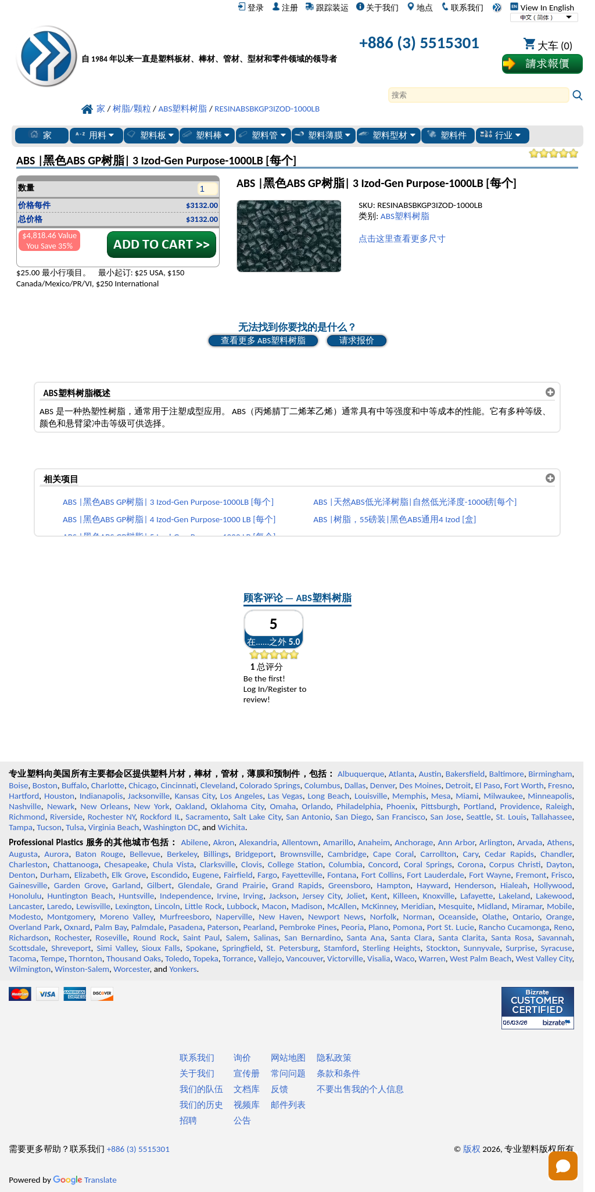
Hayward (432, 885)
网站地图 (288, 1058)
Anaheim (374, 842)
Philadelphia (358, 806)
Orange (559, 916)
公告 (242, 1120)
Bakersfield (465, 774)
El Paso (487, 785)
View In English (542, 7)
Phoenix (400, 806)
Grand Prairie (241, 885)
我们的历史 (201, 1105)
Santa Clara (411, 937)
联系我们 (462, 7)
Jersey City (321, 896)
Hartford (24, 796)
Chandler (556, 854)
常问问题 (288, 1073)
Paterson (223, 927)
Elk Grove (129, 875)
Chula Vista (173, 864)
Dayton (559, 864)
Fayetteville (302, 875)
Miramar (527, 906)
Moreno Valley (126, 916)
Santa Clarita (461, 937)
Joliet (355, 896)
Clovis (251, 864)
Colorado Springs (269, 785)
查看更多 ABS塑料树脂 (263, 340)
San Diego (353, 817)
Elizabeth (90, 875)
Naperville (234, 916)
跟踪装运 (327, 7)
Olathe (494, 916)
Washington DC (170, 827)
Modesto (25, 916)
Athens (559, 842)
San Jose (445, 817)
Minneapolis (550, 796)
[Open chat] (563, 1165)
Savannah (554, 937)
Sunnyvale (482, 948)
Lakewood (554, 896)
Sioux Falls (161, 948)
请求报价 (356, 340)
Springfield (241, 948)
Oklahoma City (237, 806)
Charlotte (107, 785)
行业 (500, 135)
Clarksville (218, 864)
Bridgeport (254, 854)
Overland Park (34, 927)
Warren (431, 958)
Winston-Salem (82, 969)
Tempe (52, 958)
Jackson (282, 896)
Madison (306, 906)
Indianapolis (101, 796)
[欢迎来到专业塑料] (209, 45)
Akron (224, 842)
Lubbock (242, 906)
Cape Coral (393, 854)
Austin (429, 774)
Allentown (300, 842)
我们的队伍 (201, 1089)
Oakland (190, 806)
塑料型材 (386, 135)
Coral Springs (428, 864)
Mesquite (455, 906)
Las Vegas (285, 796)
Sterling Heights (392, 948)
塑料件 (446, 135)
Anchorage (414, 842)
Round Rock (155, 937)
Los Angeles (241, 796)
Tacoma (22, 958)
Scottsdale (27, 948)
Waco (404, 958)
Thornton (85, 958)
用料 (94, 135)
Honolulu (25, 896)
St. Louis (511, 817)
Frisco (561, 875)
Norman (417, 916)
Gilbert (159, 885)
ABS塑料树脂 (405, 216)
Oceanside (457, 916)
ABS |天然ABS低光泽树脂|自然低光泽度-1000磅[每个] (415, 502)
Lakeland (514, 896)
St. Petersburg (292, 948)
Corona (470, 864)
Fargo (267, 875)
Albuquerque (361, 774)
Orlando (316, 806)
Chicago (142, 785)
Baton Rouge (99, 854)
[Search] (478, 95)
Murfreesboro (185, 916)
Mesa (441, 796)
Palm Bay (111, 927)
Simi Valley (117, 948)
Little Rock (203, 906)
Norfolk (383, 916)
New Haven (280, 916)
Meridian (417, 906)
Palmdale (147, 927)
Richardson (28, 937)
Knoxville (439, 896)
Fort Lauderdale (435, 875)
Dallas (355, 785)
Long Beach (328, 796)
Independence (185, 896)
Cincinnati (178, 785)
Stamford (340, 948)
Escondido (169, 875)
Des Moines (420, 785)
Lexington (132, 906)
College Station (295, 864)
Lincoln (167, 906)
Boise (18, 785)
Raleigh (559, 806)
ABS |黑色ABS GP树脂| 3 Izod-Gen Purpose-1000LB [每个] (168, 502)
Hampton (393, 885)
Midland (492, 906)
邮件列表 (288, 1105)
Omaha (283, 806)
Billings (215, 854)
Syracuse (556, 948)
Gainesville (28, 885)
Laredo (59, 906)
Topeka (205, 958)
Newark (60, 806)
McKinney (378, 906)
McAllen (342, 906)
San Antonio (308, 817)
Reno (563, 927)
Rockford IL (160, 817)
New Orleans (104, 806)
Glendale (194, 885)
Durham (54, 875)
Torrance (238, 958)
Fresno (560, 785)
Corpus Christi (514, 864)
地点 (420, 7)
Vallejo (270, 958)
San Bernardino (312, 937)
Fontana (341, 875)
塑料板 (149, 135)
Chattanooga (75, 864)
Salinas (265, 937)
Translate (85, 1180)
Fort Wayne (490, 875)
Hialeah (514, 885)
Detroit (458, 785)
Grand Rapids (297, 885)
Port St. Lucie (450, 927)
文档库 (247, 1089)
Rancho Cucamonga (514, 927)
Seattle (478, 817)
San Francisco (401, 817)
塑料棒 (205, 135)
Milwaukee (502, 796)
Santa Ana (366, 937)
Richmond (27, 817)
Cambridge (347, 854)
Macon (273, 906)
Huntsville (136, 896)
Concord (383, 864)
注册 (285, 7)
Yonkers (182, 969)
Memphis (409, 796)
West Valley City (543, 958)
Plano (378, 927)
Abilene (195, 842)
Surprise (520, 948)
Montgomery (70, 916)
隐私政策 (334, 1058)
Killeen (405, 896)
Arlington (495, 842)
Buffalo (74, 785)
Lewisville (93, 906)
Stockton (442, 948)
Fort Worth (524, 785)
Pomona (407, 927)
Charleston (28, 864)
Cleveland (217, 785)
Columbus (322, 785)
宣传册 (247, 1073)
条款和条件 (338, 1073)
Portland (479, 806)
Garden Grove (80, 885)
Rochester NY (111, 817)
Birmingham (550, 774)
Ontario (526, 916)
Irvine (227, 896)
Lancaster (25, 906)
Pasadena (186, 927)
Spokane (201, 948)
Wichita (231, 827)
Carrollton (439, 854)
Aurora (56, 854)
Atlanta (401, 774)
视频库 (247, 1105)
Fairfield (238, 875)
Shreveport (71, 948)
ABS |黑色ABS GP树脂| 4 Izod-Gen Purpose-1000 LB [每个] (169, 519)
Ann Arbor (456, 842)
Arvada (529, 842)
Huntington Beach (80, 896)
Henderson (474, 885)
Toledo (177, 958)
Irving (253, 896)
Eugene (205, 875)
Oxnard (77, 927)
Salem (237, 937)
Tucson (49, 827)
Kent (379, 896)
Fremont (531, 875)
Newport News (336, 916)
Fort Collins (381, 875)
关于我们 (377, 7)
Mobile (559, 906)
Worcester (131, 969)
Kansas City (195, 796)
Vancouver (304, 958)
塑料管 (260, 135)
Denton (22, 875)
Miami (467, 796)
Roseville (111, 937)
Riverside (66, 817)
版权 (472, 1149)
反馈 (279, 1089)
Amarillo (338, 842)
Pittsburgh (439, 806)
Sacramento (206, 817)
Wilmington (30, 969)
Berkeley (182, 854)
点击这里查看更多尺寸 (402, 239)
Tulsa (75, 827)
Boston (45, 785)
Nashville (25, 806)
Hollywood (552, 885)
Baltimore (506, 774)
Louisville (370, 796)
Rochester (72, 937)
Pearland (258, 927)
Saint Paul (201, 937)
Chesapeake (125, 864)
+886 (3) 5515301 (419, 43)
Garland (126, 885)
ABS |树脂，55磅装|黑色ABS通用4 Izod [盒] (394, 519)
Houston (59, 796)
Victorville (345, 958)
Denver (382, 785)
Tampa (21, 827)
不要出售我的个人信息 (360, 1089)
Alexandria (258, 842)
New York (152, 806)
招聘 (188, 1120)
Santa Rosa (511, 937)
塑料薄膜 (321, 135)
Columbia (345, 864)
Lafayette (476, 896)
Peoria (352, 927)
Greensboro (349, 885)
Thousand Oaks (133, 958)
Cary (470, 854)
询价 (242, 1058)
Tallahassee (552, 817)
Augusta (23, 854)
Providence (520, 806)
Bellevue (145, 854)
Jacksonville (149, 796)
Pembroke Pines (308, 927)
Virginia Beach (113, 827)
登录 (251, 7)
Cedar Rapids (509, 854)
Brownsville (300, 854)
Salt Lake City (257, 817)
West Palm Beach (480, 958)
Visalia (378, 958)
